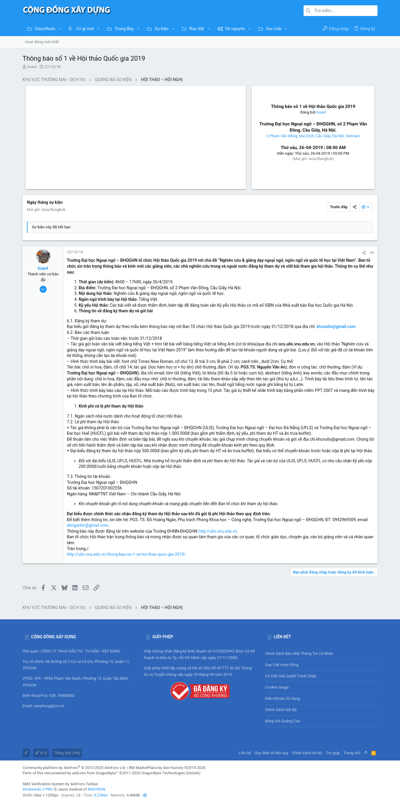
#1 (372, 253)
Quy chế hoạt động (321, 664)
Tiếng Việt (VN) (67, 753)
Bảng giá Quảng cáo (282, 721)
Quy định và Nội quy (271, 753)
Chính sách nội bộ (281, 709)
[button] (60, 28)
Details (193, 773)
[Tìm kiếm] (341, 10)
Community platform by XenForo (74, 767)
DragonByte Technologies (163, 773)
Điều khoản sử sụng (282, 698)
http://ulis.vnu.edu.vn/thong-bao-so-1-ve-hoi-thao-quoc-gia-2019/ (126, 554)
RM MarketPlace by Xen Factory (167, 767)
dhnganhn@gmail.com (87, 525)
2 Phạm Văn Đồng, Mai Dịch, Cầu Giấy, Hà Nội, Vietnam (313, 136)
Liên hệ (245, 753)
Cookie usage (277, 687)
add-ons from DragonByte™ (95, 773)
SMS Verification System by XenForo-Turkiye (60, 784)
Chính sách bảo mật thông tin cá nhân (321, 653)
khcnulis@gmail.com (336, 326)
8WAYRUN (96, 789)
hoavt (32, 66)
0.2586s (101, 795)
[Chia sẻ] (364, 253)
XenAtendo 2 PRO (37, 789)
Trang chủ (351, 753)
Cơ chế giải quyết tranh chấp (290, 676)
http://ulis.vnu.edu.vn (217, 531)
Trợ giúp (333, 753)
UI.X (41, 753)
